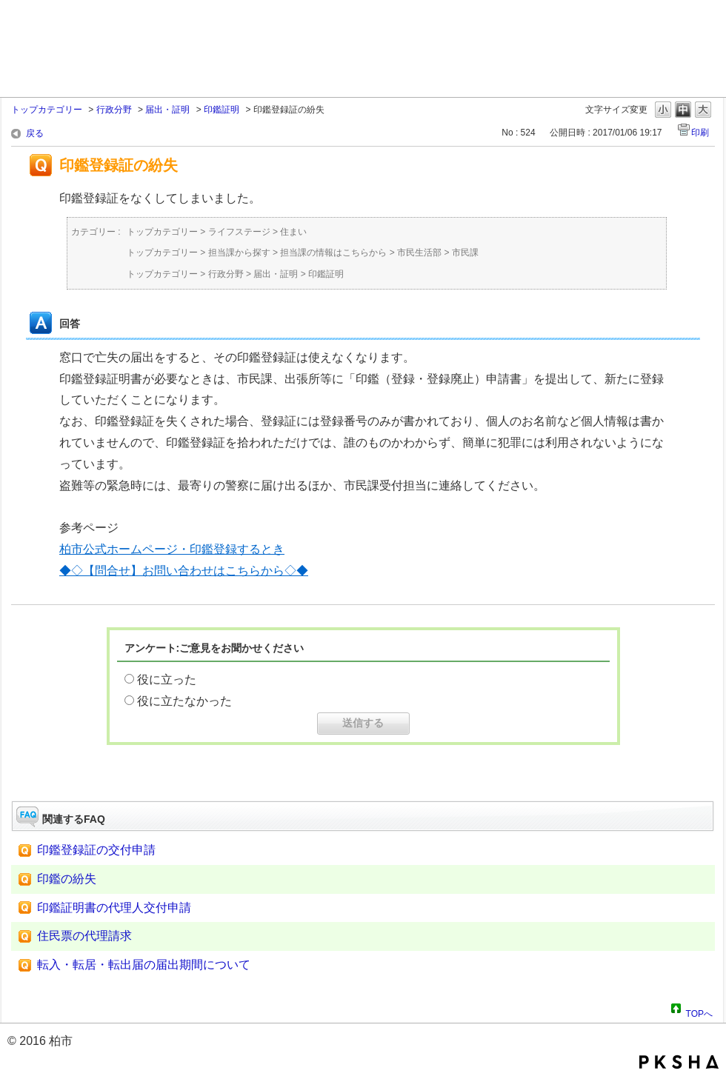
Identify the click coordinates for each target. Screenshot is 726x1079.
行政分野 (114, 109)
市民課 (465, 252)
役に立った (166, 679)
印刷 (700, 132)
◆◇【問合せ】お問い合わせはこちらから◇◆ (183, 570)
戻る (35, 133)
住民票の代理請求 (84, 935)
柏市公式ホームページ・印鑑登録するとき (171, 549)
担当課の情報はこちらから (333, 252)
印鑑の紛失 (66, 878)
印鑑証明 (221, 109)
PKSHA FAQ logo (679, 1062)
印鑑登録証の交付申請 (96, 850)
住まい (293, 232)
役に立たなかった (184, 701)
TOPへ (699, 1012)
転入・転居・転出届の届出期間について (143, 964)
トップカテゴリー (46, 109)
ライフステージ (239, 232)
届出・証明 (167, 109)
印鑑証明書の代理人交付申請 (114, 907)
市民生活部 (419, 252)
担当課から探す (239, 252)
